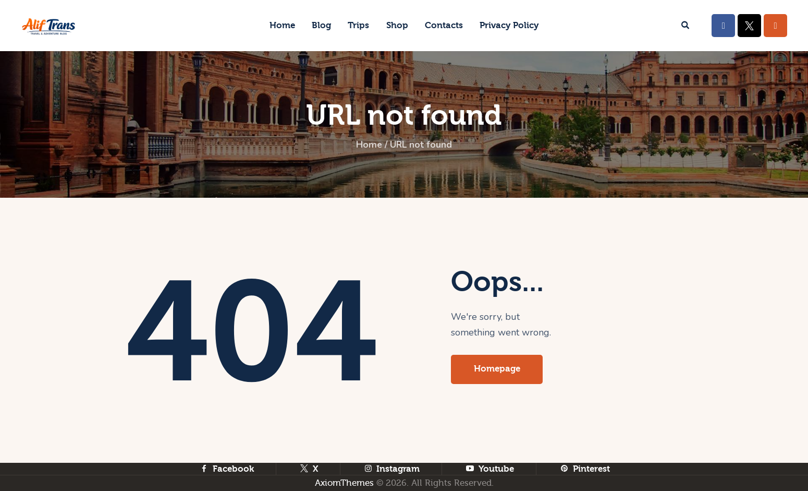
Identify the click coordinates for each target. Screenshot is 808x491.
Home (367, 145)
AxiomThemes (344, 483)
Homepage (497, 369)
